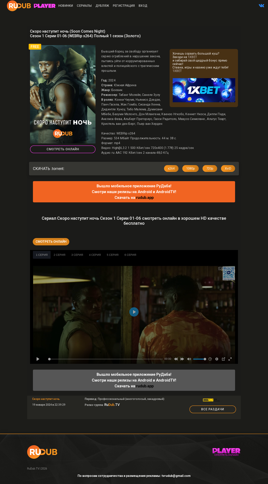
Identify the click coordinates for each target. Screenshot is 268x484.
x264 (171, 168)
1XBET (192, 57)
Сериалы (84, 6)
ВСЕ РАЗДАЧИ (212, 409)
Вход (143, 6)
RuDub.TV (33, 468)
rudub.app (145, 197)
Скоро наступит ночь (46, 398)
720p (209, 168)
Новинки (65, 6)
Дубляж (102, 6)
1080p (190, 168)
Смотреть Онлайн (63, 149)
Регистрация (124, 6)
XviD (228, 168)
